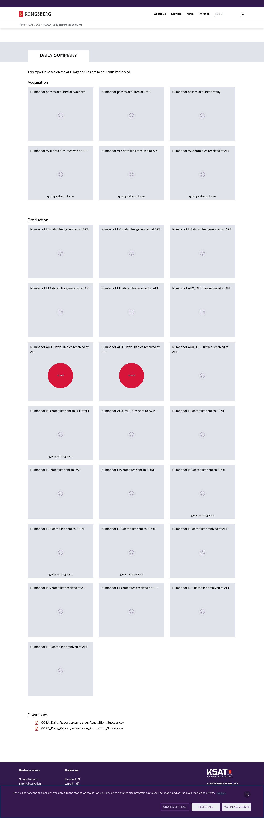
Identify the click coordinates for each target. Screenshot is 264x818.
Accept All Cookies (236, 808)
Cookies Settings (175, 808)
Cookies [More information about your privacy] (221, 794)
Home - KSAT (26, 25)
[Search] (242, 14)
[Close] (247, 795)
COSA (39, 25)
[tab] (58, 55)
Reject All (205, 808)
